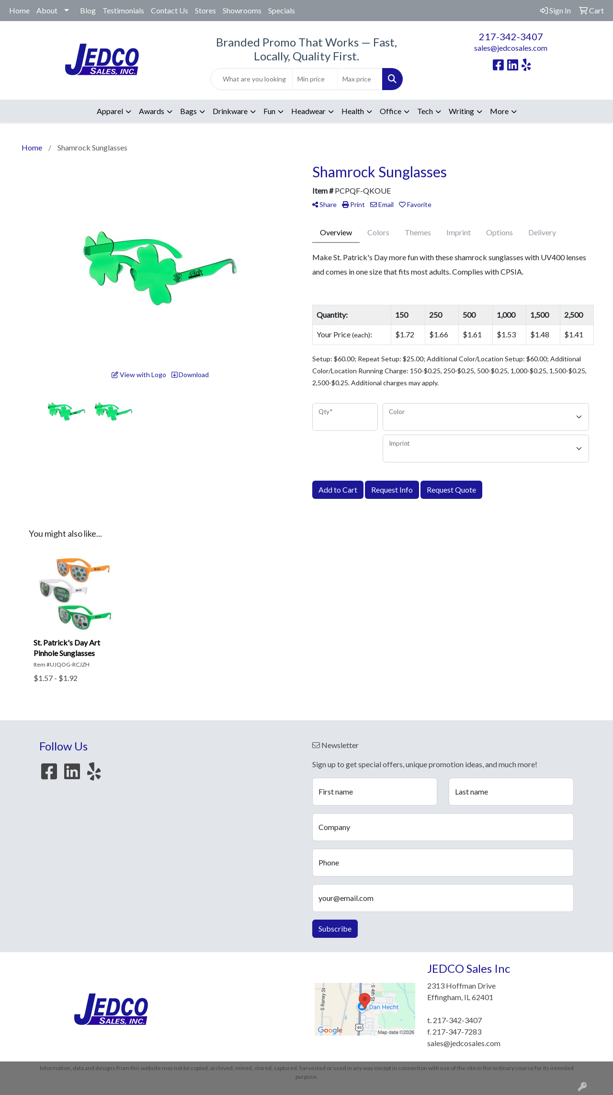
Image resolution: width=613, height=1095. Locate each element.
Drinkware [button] (230, 110)
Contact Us (169, 10)
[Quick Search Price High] (360, 79)
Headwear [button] (308, 110)
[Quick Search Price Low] (315, 79)
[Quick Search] (251, 79)
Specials (281, 10)
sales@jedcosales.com (510, 47)
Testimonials (123, 10)
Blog (88, 10)
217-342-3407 (511, 36)
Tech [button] (425, 110)
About (46, 10)
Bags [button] (188, 110)
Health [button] (352, 110)
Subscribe (335, 928)
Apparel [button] (110, 110)
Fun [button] (269, 110)
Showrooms (242, 10)
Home (19, 10)
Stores (205, 10)
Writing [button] (461, 110)
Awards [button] (151, 110)
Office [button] (390, 110)
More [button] (499, 110)
